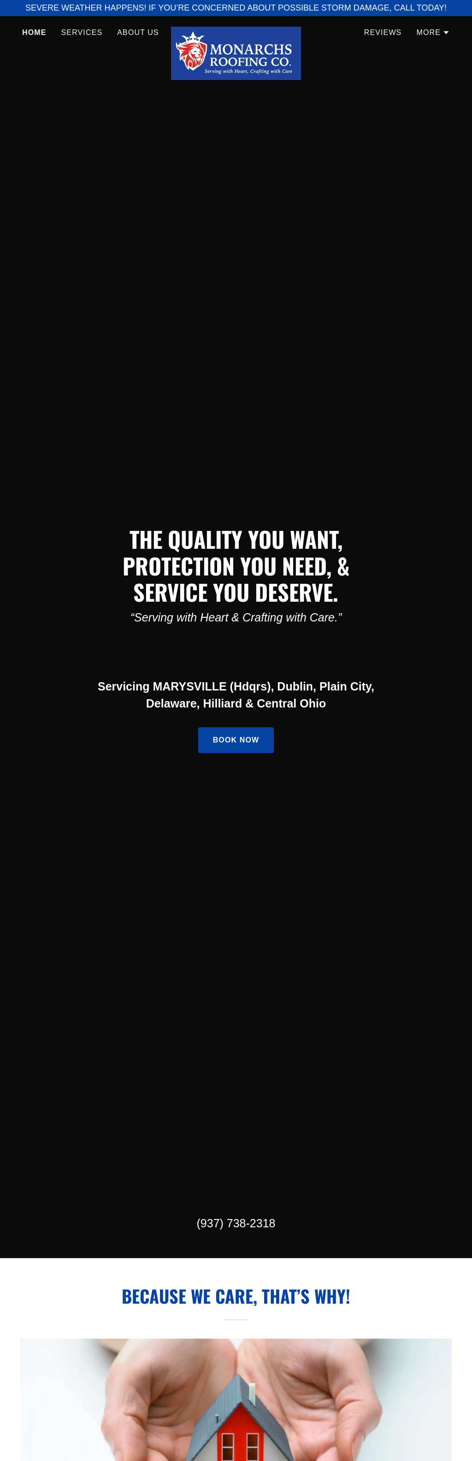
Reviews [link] (383, 32)
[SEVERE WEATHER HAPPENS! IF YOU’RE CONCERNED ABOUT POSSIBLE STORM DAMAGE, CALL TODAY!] (236, 8)
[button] (433, 32)
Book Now (236, 740)
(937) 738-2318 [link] (236, 1223)
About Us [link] (138, 32)
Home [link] (34, 32)
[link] (236, 31)
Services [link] (82, 32)
